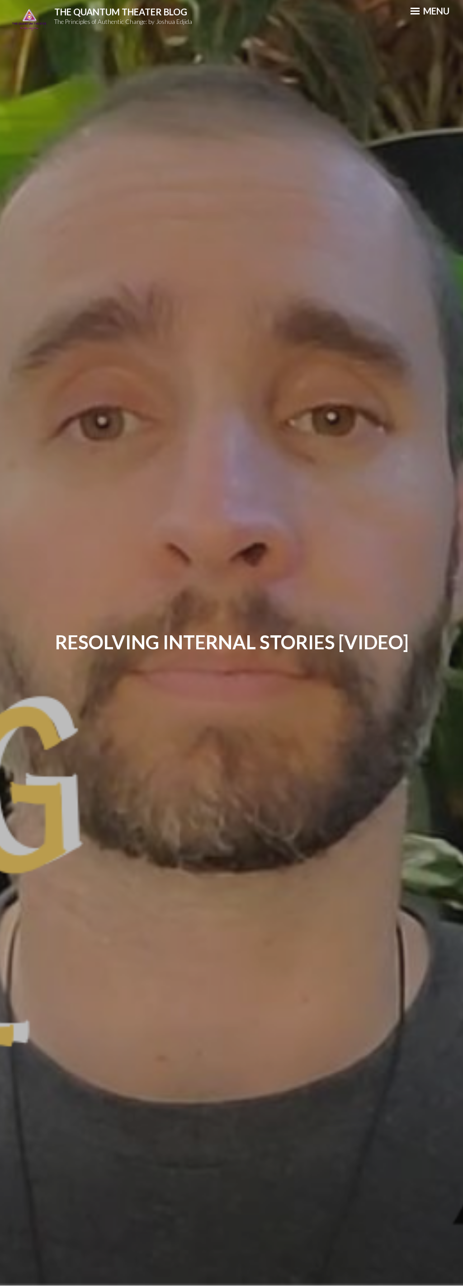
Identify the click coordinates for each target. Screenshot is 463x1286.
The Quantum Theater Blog (120, 11)
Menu (430, 10)
